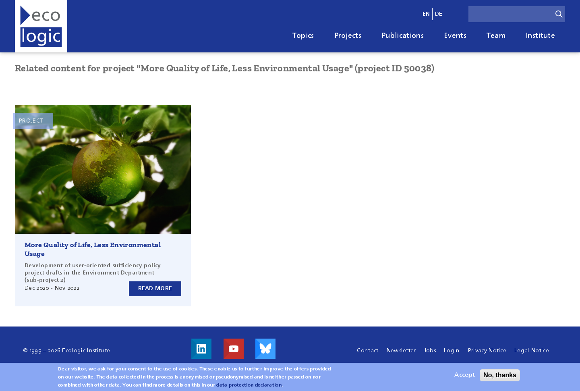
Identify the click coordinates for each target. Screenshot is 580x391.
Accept (464, 377)
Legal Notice (531, 351)
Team (496, 36)
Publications (402, 36)
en (426, 14)
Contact (367, 351)
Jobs (430, 351)
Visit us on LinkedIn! (201, 349)
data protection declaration (249, 387)
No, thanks (499, 376)
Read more (155, 288)
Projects (348, 36)
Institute (540, 36)
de (439, 14)
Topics (303, 36)
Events (455, 36)
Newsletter (401, 351)
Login (452, 351)
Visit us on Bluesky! (265, 349)
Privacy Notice (487, 351)
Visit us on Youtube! (234, 349)
